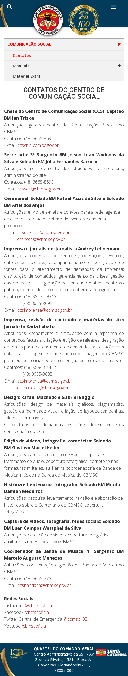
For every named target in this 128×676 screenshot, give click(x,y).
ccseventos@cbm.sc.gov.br (43, 232)
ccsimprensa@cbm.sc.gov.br (44, 310)
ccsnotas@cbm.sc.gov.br (41, 239)
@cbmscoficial (39, 605)
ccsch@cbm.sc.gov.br (38, 145)
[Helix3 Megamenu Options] (113, 8)
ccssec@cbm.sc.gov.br (39, 189)
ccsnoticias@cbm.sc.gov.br (43, 388)
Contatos (22, 55)
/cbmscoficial (37, 612)
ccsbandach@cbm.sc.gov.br (44, 585)
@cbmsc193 (75, 619)
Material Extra (27, 76)
